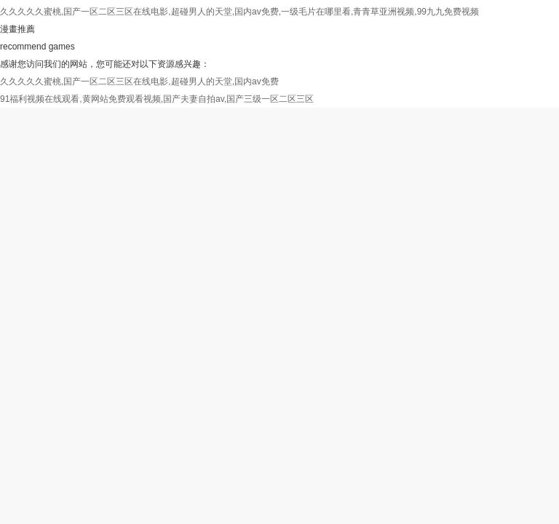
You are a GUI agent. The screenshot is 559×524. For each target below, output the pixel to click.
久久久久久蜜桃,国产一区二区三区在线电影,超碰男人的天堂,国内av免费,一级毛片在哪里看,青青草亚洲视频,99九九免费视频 (239, 12)
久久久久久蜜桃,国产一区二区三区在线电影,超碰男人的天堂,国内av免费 (139, 81)
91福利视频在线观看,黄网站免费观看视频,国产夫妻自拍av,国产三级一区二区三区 (157, 99)
